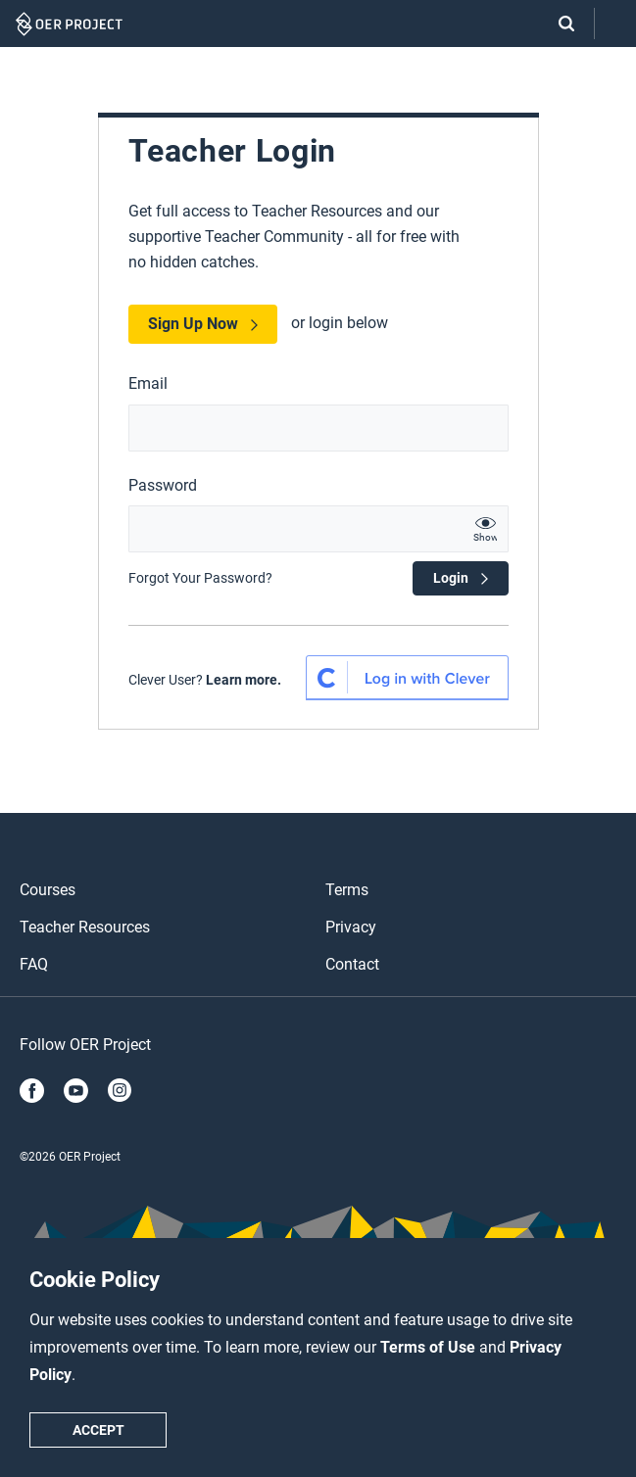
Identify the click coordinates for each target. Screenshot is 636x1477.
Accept (98, 1430)
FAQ (34, 964)
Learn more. (243, 680)
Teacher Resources (85, 927)
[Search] (556, 23)
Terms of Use (429, 1347)
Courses (47, 890)
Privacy (350, 927)
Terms (346, 890)
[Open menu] (615, 24)
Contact (352, 964)
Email (148, 383)
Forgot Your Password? (200, 578)
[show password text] (485, 528)
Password (162, 485)
